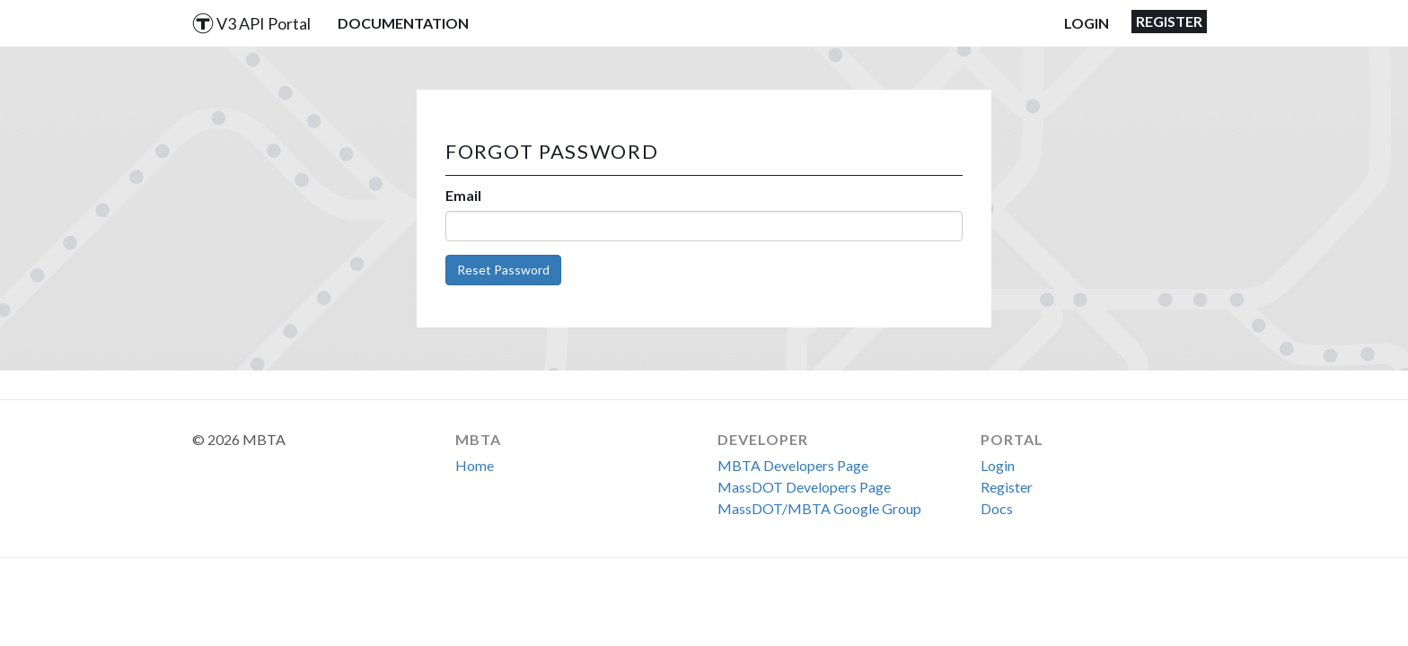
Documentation (403, 22)
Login (1086, 22)
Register (1169, 21)
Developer (762, 439)
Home (474, 465)
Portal (1012, 439)
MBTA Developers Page (792, 465)
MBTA (478, 439)
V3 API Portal (251, 23)
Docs (997, 508)
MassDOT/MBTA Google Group (819, 508)
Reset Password (503, 269)
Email (463, 195)
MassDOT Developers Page (804, 486)
